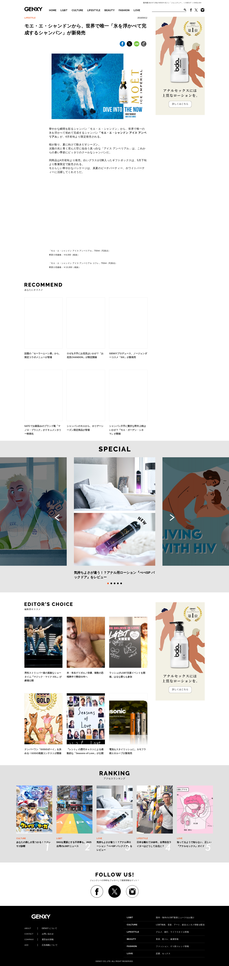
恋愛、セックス (148, 953)
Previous (57, 517)
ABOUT (188, 3)
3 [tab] (114, 583)
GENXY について (40, 928)
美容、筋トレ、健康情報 (153, 939)
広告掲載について (41, 945)
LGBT (64, 10)
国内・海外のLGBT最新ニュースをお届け (160, 917)
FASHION (124, 10)
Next (172, 517)
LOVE (137, 10)
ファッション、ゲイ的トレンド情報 (158, 946)
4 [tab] (118, 583)
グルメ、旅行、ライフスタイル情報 (158, 932)
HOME (52, 10)
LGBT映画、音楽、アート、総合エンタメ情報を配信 (166, 925)
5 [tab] (121, 583)
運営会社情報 (39, 939)
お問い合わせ (39, 934)
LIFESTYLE (93, 10)
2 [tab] (111, 583)
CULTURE (77, 10)
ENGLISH (197, 3)
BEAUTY (109, 10)
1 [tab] (108, 583)
